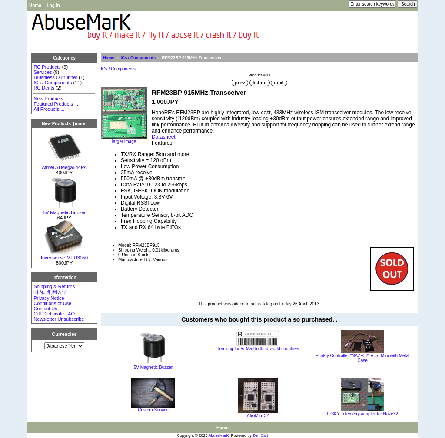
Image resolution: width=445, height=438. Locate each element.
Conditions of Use (52, 303)
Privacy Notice (48, 298)
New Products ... (51, 98)
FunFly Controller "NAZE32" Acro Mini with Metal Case (362, 358)
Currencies (64, 334)
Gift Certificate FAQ (54, 313)
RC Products (46, 67)
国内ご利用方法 (50, 292)
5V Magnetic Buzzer (64, 210)
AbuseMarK (219, 435)
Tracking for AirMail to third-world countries (258, 348)
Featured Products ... (55, 103)
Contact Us (45, 308)
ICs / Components (138, 57)
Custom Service (153, 410)
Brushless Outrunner (55, 77)
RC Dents (43, 87)
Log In (53, 5)
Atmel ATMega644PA (64, 165)
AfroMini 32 (258, 415)
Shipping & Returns (54, 286)
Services (42, 72)
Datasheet (164, 137)
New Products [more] (64, 123)
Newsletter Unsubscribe (58, 319)
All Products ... (48, 109)
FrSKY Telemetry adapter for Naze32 (362, 413)
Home (35, 5)
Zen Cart (260, 435)
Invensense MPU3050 (64, 255)
